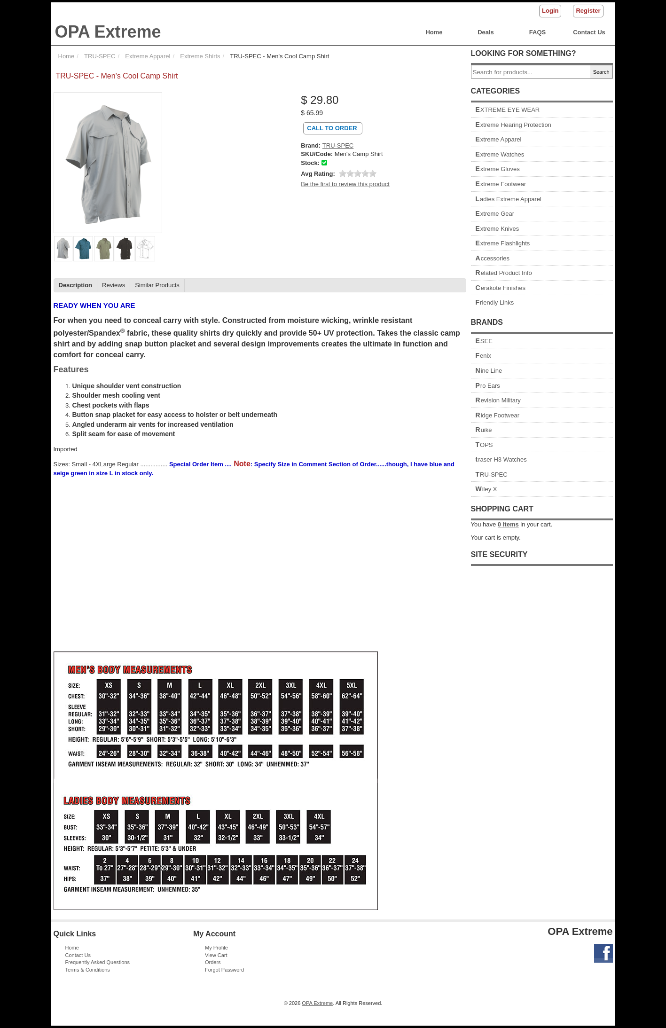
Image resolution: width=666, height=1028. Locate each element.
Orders (213, 962)
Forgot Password (224, 970)
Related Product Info (504, 272)
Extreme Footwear (501, 184)
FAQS (537, 32)
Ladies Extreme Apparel (508, 199)
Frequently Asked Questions (97, 962)
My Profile (216, 947)
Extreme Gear (495, 213)
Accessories (493, 258)
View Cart (216, 955)
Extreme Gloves (498, 169)
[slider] (357, 173)
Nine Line (489, 370)
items (508, 524)
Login (550, 10)
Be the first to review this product (345, 184)
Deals (486, 32)
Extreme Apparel (499, 139)
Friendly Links (495, 302)
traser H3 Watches (501, 459)
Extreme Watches (500, 154)
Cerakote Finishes (501, 287)
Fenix (483, 355)
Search (601, 72)
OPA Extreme (108, 31)
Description (76, 285)
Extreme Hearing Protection (513, 124)
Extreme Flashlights (503, 243)
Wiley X (486, 489)
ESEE (484, 341)
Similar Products (157, 285)
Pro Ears (488, 385)
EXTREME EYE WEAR (508, 109)
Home (433, 32)
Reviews (113, 285)
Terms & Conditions (87, 970)
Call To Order (332, 128)
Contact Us (589, 32)
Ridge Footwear (498, 415)
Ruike (484, 429)
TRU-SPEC (492, 474)
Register (588, 10)
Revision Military (498, 400)
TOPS (484, 444)
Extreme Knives (497, 228)
